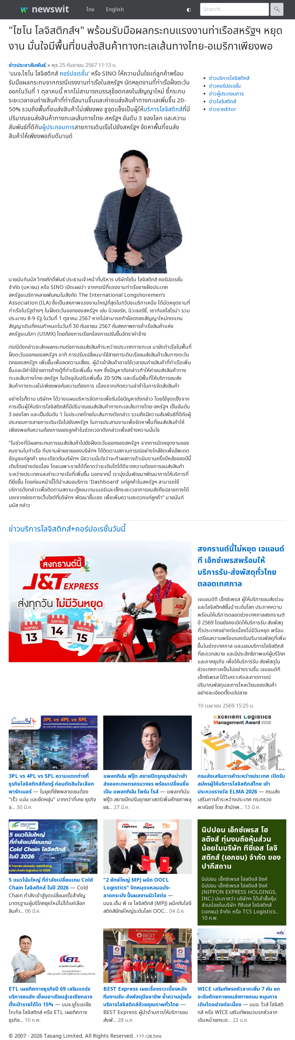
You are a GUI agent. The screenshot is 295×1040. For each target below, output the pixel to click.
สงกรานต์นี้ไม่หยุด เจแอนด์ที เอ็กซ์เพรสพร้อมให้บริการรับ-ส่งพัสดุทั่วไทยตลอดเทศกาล (241, 566)
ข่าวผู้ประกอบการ (226, 94)
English (115, 10)
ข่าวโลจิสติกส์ (222, 102)
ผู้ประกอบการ (58, 127)
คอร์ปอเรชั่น (74, 73)
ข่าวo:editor (222, 109)
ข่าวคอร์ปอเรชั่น (225, 86)
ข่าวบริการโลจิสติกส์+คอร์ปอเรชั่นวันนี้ (67, 529)
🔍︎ (277, 9)
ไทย (90, 10)
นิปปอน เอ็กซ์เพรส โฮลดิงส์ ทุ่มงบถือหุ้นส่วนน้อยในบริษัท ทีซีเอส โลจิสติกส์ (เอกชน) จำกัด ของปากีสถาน (241, 848)
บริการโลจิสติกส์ (162, 109)
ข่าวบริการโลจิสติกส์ (229, 78)
